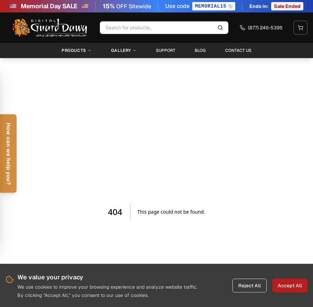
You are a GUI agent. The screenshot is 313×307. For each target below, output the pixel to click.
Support (165, 50)
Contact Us (238, 50)
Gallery (124, 50)
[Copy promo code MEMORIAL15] (213, 6)
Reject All (249, 285)
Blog (200, 50)
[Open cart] (300, 28)
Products (77, 50)
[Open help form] (8, 153)
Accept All (290, 285)
